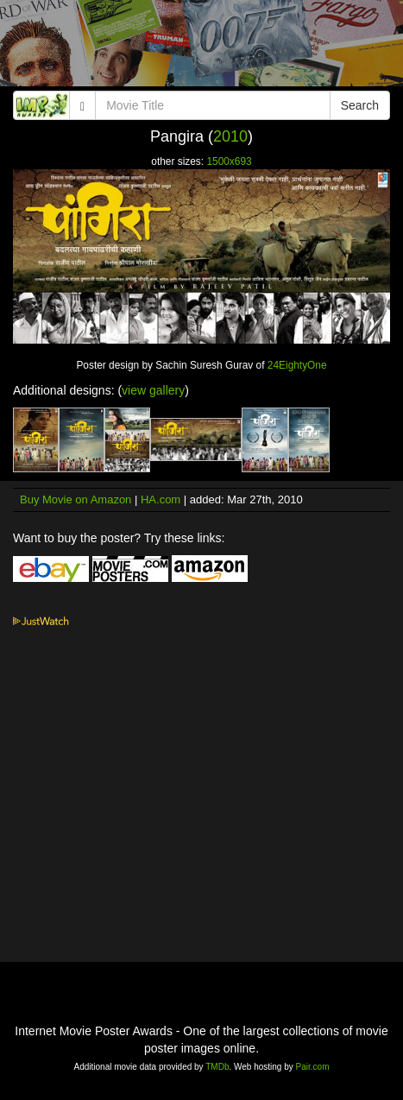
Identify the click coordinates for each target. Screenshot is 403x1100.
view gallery (153, 390)
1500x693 (228, 161)
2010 (230, 136)
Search (360, 105)
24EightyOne (297, 365)
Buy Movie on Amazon (75, 499)
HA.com (160, 499)
